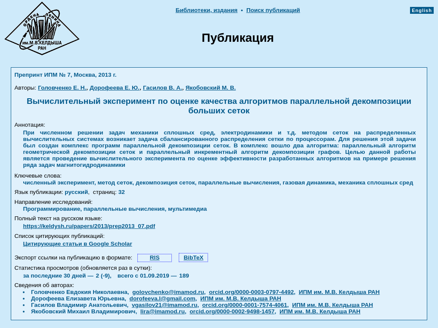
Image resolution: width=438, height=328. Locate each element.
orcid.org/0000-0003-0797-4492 (251, 292)
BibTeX (193, 257)
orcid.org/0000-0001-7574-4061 (244, 305)
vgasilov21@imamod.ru (164, 305)
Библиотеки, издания (207, 10)
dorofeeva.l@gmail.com (163, 298)
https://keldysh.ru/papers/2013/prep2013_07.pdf (89, 226)
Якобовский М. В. (211, 87)
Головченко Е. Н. (62, 87)
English (422, 10)
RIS (155, 257)
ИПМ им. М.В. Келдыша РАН (339, 292)
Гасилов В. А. (162, 87)
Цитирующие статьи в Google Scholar (77, 244)
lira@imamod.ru (162, 311)
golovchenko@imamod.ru (168, 292)
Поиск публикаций (273, 10)
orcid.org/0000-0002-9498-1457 (231, 311)
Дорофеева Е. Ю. (115, 87)
